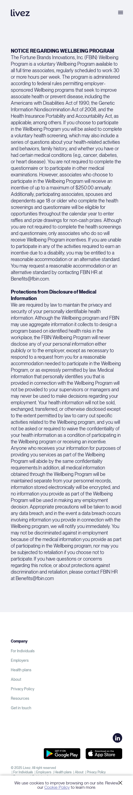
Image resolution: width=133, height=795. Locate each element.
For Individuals (23, 651)
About (16, 679)
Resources (20, 698)
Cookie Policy (57, 787)
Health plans (21, 670)
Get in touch (21, 708)
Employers (20, 660)
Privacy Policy (22, 689)
